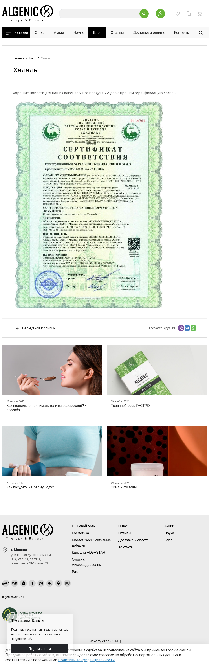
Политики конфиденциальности (86, 659)
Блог (97, 32)
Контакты (182, 32)
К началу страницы (104, 641)
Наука (79, 32)
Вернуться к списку (35, 328)
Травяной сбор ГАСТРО (130, 405)
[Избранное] (177, 13)
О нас (39, 32)
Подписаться (39, 648)
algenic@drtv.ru (13, 597)
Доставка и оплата (148, 32)
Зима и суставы (124, 487)
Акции (59, 32)
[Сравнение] (188, 13)
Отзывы (117, 32)
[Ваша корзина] (199, 13)
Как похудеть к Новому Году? (30, 487)
